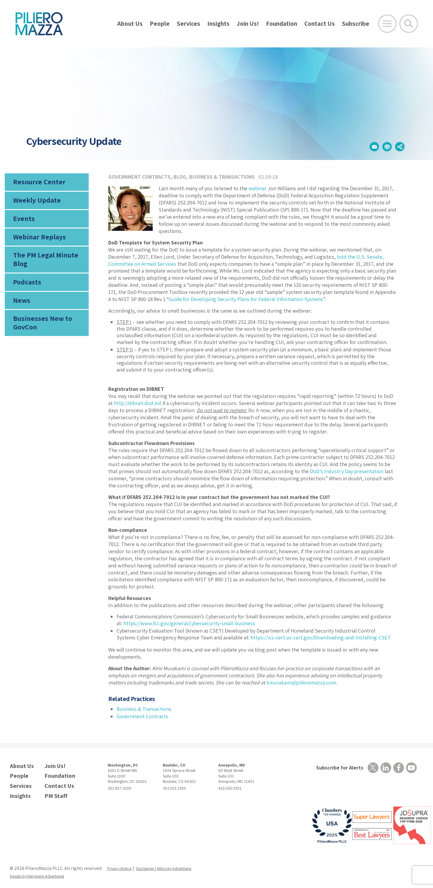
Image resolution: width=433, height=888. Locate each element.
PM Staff (53, 791)
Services (188, 24)
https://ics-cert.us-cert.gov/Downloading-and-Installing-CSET (321, 637)
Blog (179, 176)
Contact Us (319, 24)
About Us (130, 24)
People (160, 24)
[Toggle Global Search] (408, 24)
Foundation (281, 24)
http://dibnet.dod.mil (137, 403)
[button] (359, 145)
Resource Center (37, 183)
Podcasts (26, 294)
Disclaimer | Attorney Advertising (173, 863)
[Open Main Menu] (387, 24)
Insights (218, 24)
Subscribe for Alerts (336, 767)
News (21, 314)
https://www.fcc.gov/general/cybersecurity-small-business (189, 623)
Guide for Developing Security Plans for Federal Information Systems (246, 299)
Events (23, 224)
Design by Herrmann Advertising (42, 871)
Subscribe (355, 24)
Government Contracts (139, 176)
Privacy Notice (121, 863)
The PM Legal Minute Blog (43, 269)
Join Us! (248, 24)
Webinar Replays (36, 245)
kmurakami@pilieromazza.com (301, 682)
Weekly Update (35, 204)
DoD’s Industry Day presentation (346, 471)
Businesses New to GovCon (40, 339)
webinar (258, 188)
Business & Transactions (222, 176)
